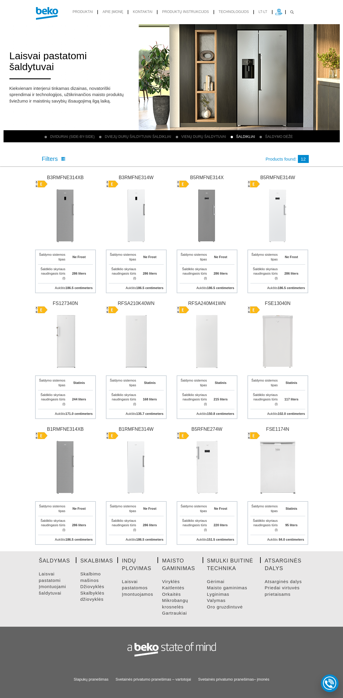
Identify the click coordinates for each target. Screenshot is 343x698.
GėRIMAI (216, 581)
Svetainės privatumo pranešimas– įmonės (233, 679)
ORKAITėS (171, 594)
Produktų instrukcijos (185, 12)
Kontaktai (142, 12)
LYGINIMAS (218, 594)
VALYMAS (216, 600)
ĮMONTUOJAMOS (137, 594)
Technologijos (234, 12)
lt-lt (263, 12)
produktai (83, 12)
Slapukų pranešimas (91, 679)
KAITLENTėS (173, 587)
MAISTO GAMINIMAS (227, 587)
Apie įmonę (113, 12)
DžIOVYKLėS (92, 586)
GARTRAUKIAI (174, 613)
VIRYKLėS (171, 581)
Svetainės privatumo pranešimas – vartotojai (153, 679)
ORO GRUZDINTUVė (225, 606)
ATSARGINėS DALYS (283, 581)
